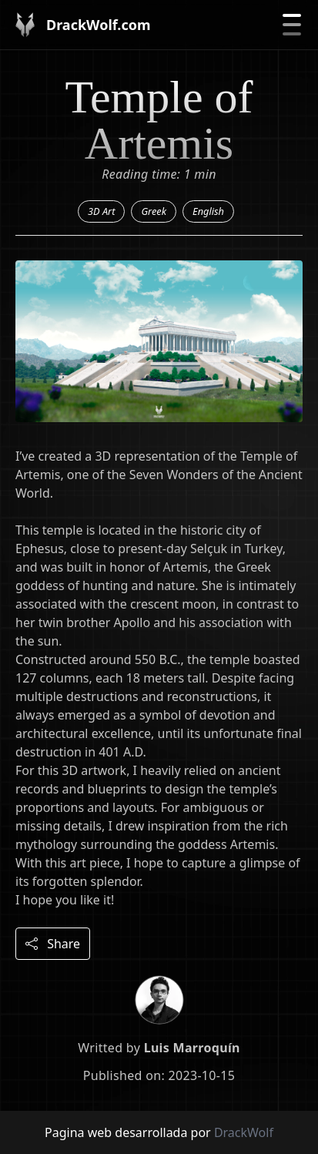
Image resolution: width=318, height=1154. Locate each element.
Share (52, 943)
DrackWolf (243, 1132)
